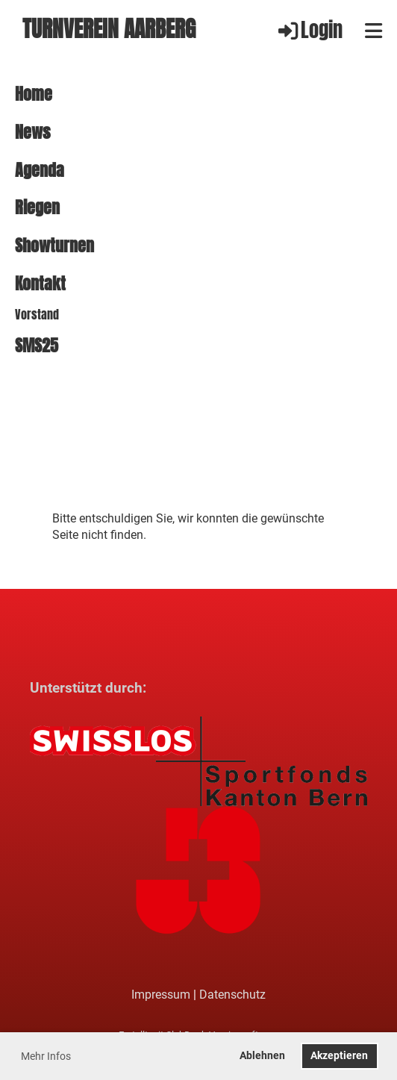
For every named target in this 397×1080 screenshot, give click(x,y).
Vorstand (37, 315)
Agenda (39, 170)
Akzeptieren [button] (339, 1055)
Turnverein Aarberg (109, 30)
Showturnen (54, 245)
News (32, 132)
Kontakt (40, 284)
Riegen (37, 207)
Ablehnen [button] (262, 1055)
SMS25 (36, 346)
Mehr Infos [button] (46, 1056)
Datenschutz (232, 994)
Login (309, 30)
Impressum (160, 994)
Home (33, 94)
